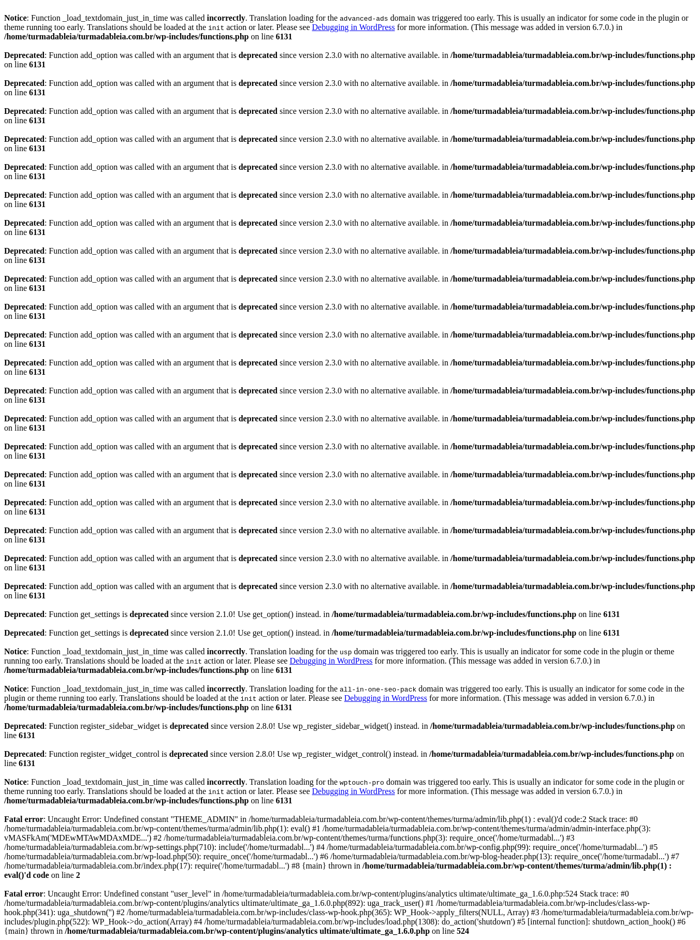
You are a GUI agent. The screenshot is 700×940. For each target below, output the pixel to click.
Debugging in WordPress (353, 27)
